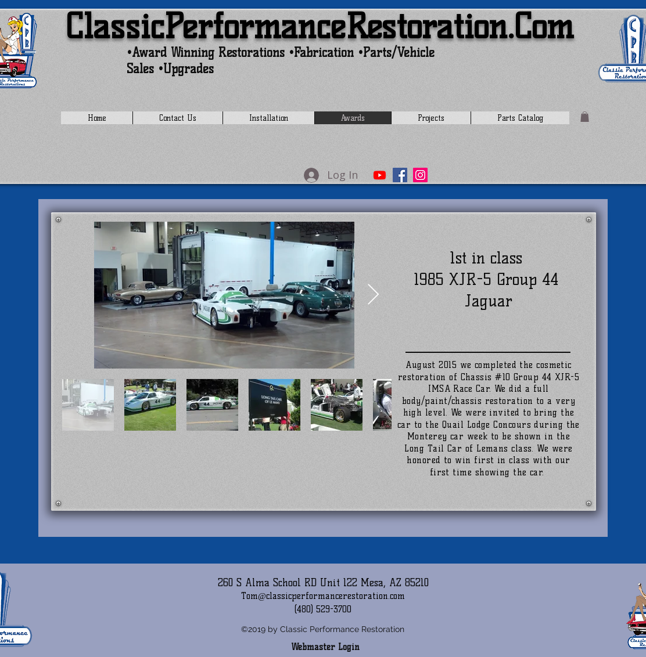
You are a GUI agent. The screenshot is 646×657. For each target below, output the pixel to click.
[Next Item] (373, 295)
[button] (584, 116)
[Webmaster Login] (325, 647)
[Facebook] (400, 175)
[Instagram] (420, 175)
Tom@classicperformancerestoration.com (323, 596)
